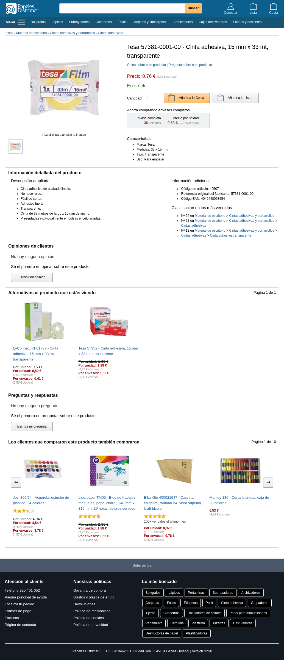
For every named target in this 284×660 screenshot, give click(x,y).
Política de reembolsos (91, 611)
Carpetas (152, 603)
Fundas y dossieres (247, 22)
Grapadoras (259, 603)
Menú (15, 22)
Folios (122, 22)
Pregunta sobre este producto (190, 65)
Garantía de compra (89, 590)
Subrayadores (79, 22)
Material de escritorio (31, 33)
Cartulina (177, 623)
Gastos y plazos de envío (94, 597)
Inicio (9, 33)
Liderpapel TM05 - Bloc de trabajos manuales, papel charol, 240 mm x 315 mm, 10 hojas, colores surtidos (107, 503)
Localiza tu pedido (19, 604)
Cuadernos (104, 22)
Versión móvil (201, 651)
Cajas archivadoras (213, 22)
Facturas (12, 618)
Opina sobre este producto (146, 65)
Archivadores (183, 22)
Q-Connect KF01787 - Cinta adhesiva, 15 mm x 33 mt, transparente (35, 353)
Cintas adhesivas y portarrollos (72, 33)
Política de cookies (88, 618)
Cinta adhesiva (232, 603)
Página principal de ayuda (26, 597)
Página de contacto (20, 625)
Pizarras (219, 623)
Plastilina (198, 623)
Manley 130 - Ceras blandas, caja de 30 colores (239, 500)
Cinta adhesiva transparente (230, 235)
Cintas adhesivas (110, 33)
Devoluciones (84, 604)
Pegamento (154, 623)
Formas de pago (18, 611)
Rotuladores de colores (204, 613)
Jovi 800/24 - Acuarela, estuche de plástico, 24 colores (41, 500)
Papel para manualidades (248, 613)
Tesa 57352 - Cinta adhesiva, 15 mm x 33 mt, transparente (108, 351)
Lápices (57, 22)
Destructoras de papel (162, 633)
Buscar (193, 8)
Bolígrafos (38, 22)
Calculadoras (242, 623)
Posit (209, 603)
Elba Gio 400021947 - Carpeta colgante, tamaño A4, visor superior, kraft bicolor (173, 503)
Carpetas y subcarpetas (150, 22)
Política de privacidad (90, 625)
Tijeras (150, 613)
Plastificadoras (196, 633)
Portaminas (196, 593)
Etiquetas (190, 603)
